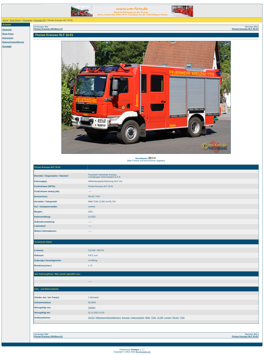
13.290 (160, 318)
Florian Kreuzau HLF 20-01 (245, 29)
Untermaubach (137, 318)
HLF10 (91, 318)
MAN (147, 318)
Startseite (7, 30)
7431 (182, 318)
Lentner (167, 318)
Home (5, 20)
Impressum (7, 38)
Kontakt (6, 46)
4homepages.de (143, 352)
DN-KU (175, 318)
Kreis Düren (15, 20)
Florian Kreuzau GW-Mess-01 (48, 29)
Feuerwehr (27, 20)
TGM (153, 318)
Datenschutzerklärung (13, 42)
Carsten (92, 307)
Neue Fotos (8, 34)
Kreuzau (126, 318)
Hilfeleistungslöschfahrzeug (108, 318)
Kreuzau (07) (40, 20)
